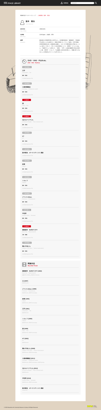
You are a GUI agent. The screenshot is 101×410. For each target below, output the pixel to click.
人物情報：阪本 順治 (44, 15)
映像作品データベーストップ (28, 15)
